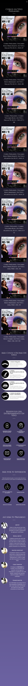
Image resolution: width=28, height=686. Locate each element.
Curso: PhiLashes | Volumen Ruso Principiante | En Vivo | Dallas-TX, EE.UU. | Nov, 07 (14, 46)
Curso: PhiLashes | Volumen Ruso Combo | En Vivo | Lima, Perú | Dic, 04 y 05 (14, 339)
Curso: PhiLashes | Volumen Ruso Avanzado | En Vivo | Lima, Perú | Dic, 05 (14, 303)
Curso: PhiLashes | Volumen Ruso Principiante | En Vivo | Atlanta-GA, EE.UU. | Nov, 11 (14, 156)
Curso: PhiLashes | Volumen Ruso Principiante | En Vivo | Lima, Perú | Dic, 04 (14, 267)
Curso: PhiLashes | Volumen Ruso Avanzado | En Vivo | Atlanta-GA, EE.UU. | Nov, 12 (14, 192)
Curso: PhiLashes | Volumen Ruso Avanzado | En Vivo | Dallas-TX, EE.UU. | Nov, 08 (14, 82)
